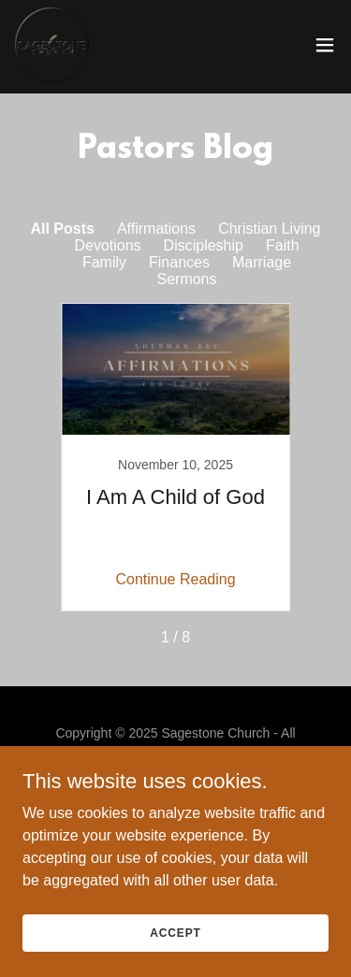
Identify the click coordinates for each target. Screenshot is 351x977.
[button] (325, 45)
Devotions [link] (107, 245)
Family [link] (104, 262)
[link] (52, 44)
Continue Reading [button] (175, 579)
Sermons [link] (186, 279)
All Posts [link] (62, 229)
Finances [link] (179, 262)
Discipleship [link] (203, 245)
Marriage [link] (261, 262)
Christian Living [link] (269, 229)
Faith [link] (283, 245)
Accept (175, 932)
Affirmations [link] (156, 229)
